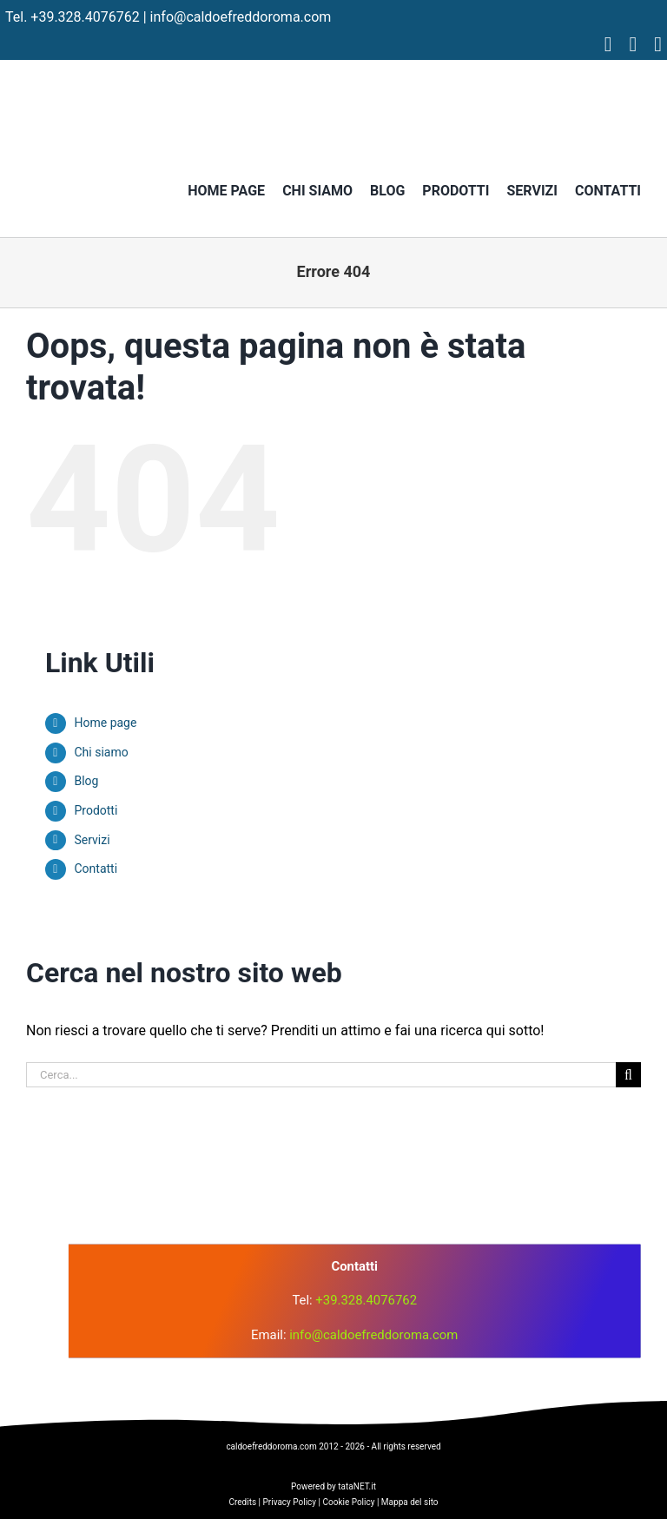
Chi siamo (101, 752)
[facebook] (608, 44)
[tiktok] (658, 44)
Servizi (91, 840)
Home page (105, 723)
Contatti (95, 868)
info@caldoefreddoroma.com (241, 17)
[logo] (333, 1154)
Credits (242, 1502)
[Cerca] (628, 1074)
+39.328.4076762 (84, 17)
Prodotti (95, 810)
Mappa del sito (410, 1502)
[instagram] (633, 44)
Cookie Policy (348, 1502)
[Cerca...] (321, 1074)
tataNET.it (357, 1486)
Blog (86, 781)
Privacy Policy (290, 1502)
